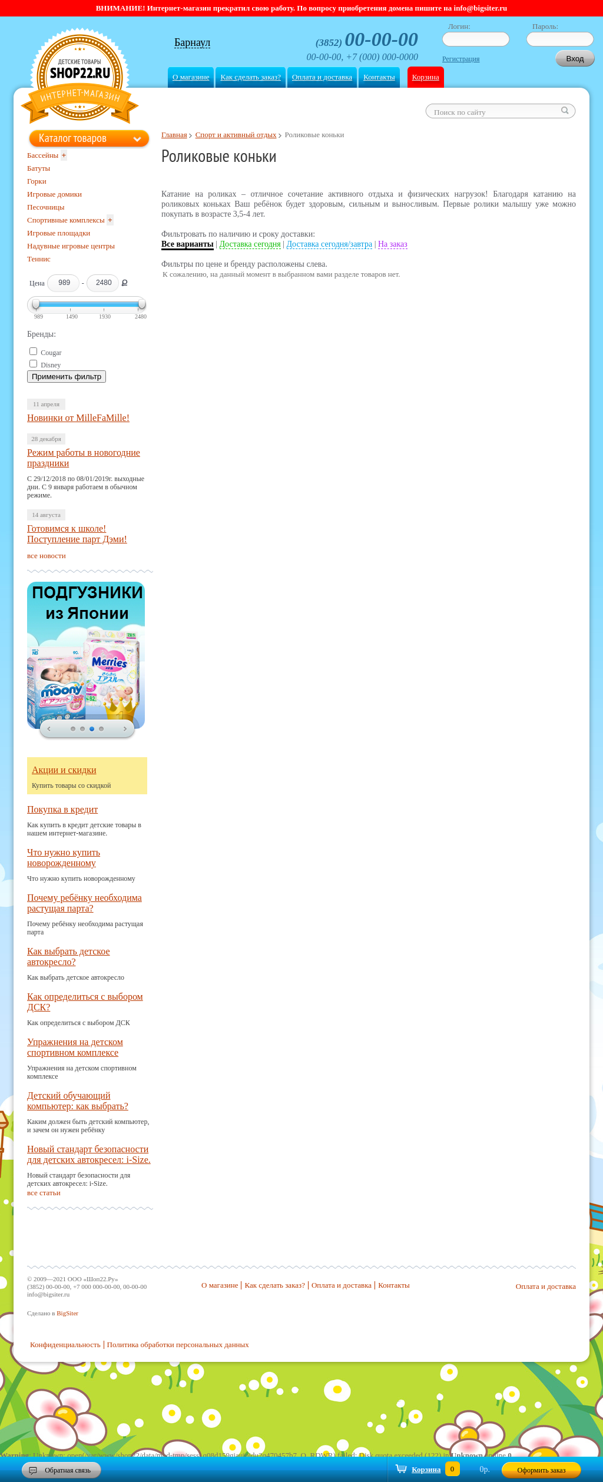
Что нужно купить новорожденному (63, 857)
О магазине (191, 76)
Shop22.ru (80, 77)
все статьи (44, 1192)
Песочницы (46, 207)
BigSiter (67, 1313)
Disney (51, 365)
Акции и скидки (64, 770)
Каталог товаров (73, 137)
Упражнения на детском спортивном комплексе (75, 1047)
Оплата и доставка (322, 76)
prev (49, 729)
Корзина (425, 76)
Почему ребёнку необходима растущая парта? (84, 903)
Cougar (51, 353)
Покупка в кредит (62, 809)
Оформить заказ (542, 1470)
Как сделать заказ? (250, 76)
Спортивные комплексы (66, 219)
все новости (46, 555)
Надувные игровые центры (71, 245)
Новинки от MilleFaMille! (78, 418)
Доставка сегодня (250, 244)
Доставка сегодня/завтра (330, 244)
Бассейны (42, 155)
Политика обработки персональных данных (178, 1344)
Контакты (379, 76)
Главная (174, 134)
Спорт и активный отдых (236, 134)
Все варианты (187, 244)
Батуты (38, 168)
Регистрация (461, 59)
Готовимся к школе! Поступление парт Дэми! (77, 533)
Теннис (39, 258)
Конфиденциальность (65, 1344)
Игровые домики (54, 194)
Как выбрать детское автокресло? (68, 956)
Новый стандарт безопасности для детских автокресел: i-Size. (89, 1154)
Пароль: (545, 26)
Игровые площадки (58, 232)
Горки (37, 181)
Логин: (459, 26)
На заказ (392, 244)
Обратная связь (68, 1470)
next (125, 729)
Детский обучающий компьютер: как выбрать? (77, 1100)
